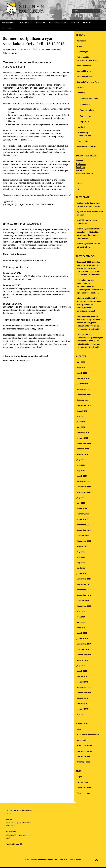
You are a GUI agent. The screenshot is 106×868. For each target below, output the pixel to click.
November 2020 (84, 595)
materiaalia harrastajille (88, 735)
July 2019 (80, 665)
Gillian (78, 859)
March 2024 (82, 476)
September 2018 (84, 693)
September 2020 (84, 606)
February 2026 (83, 378)
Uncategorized (11, 53)
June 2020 (81, 617)
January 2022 (82, 573)
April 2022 (81, 568)
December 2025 (83, 389)
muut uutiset (83, 740)
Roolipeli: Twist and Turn (88, 82)
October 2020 (83, 600)
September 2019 (84, 655)
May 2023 (81, 503)
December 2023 (83, 481)
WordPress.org (83, 793)
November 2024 (84, 443)
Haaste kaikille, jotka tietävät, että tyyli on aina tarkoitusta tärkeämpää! (89, 271)
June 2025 (81, 422)
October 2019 (83, 649)
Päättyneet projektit (86, 146)
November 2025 (84, 395)
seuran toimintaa (84, 751)
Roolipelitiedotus (84, 76)
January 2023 (82, 519)
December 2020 (83, 590)
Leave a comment (53, 49)
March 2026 (82, 373)
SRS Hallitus (11, 49)
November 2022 (84, 530)
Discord (79, 161)
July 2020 (80, 611)
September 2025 (84, 405)
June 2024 (81, 465)
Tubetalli (81, 93)
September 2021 (84, 584)
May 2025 (81, 427)
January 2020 (82, 638)
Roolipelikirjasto (84, 71)
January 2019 (82, 682)
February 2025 (83, 433)
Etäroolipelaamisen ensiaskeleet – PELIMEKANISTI (85, 283)
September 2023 (84, 492)
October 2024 (83, 449)
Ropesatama (85, 116)
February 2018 (83, 703)
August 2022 (82, 546)
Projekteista (82, 141)
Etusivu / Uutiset (8, 23)
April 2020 (81, 628)
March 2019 (82, 671)
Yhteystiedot (6, 28)
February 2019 (83, 676)
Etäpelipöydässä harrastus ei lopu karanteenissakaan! (86, 307)
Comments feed (84, 788)
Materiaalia (75, 23)
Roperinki (81, 87)
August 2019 (82, 660)
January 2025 (82, 438)
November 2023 (84, 487)
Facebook (80, 167)
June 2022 (81, 557)
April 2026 (81, 367)
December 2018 (83, 687)
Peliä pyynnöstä (84, 66)
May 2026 (81, 362)
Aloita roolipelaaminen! (57, 23)
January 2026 (82, 384)
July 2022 (80, 552)
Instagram (81, 164)
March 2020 (82, 633)
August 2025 (82, 411)
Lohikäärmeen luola (89, 98)
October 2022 (83, 535)
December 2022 (83, 525)
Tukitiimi (81, 127)
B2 (21, 844)
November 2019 (84, 644)
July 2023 (80, 498)
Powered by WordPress (59, 859)
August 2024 (82, 454)
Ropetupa (84, 122)
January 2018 (82, 709)
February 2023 (83, 514)
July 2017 (80, 714)
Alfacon (80, 46)
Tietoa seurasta (24, 23)
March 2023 (82, 508)
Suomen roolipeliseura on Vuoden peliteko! (26, 356)
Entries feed (82, 782)
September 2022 (84, 541)
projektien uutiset (85, 745)
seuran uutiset (83, 756)
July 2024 (80, 460)
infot (79, 729)
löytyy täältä (39, 260)
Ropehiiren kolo (87, 110)
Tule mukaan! (40, 23)
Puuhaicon (81, 41)
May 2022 (81, 563)
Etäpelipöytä (82, 52)
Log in (79, 777)
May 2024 (81, 470)
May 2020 (81, 622)
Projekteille (87, 23)
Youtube (80, 170)
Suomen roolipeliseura (40, 859)
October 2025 (83, 400)
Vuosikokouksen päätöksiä (16, 360)
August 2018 (82, 698)
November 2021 (84, 579)
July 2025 (80, 416)
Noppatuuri (85, 104)
